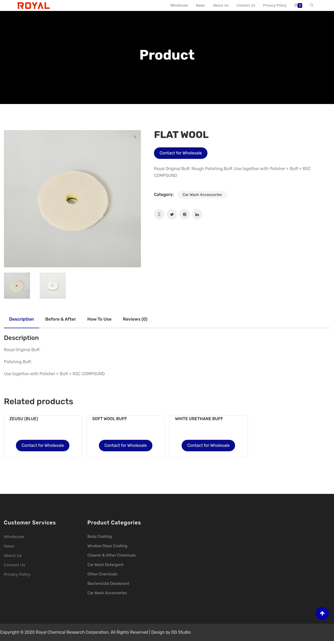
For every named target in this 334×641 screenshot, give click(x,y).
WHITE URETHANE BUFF (199, 418)
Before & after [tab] (60, 319)
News (9, 545)
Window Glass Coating (107, 546)
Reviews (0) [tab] (135, 319)
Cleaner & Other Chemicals (111, 555)
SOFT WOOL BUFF (109, 418)
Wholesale (14, 536)
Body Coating (99, 536)
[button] (134, 137)
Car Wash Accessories (202, 194)
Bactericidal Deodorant (108, 583)
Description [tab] (21, 319)
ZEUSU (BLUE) (23, 418)
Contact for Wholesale (180, 153)
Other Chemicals (102, 574)
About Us (13, 555)
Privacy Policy (17, 574)
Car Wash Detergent (105, 564)
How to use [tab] (99, 319)
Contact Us (14, 564)
